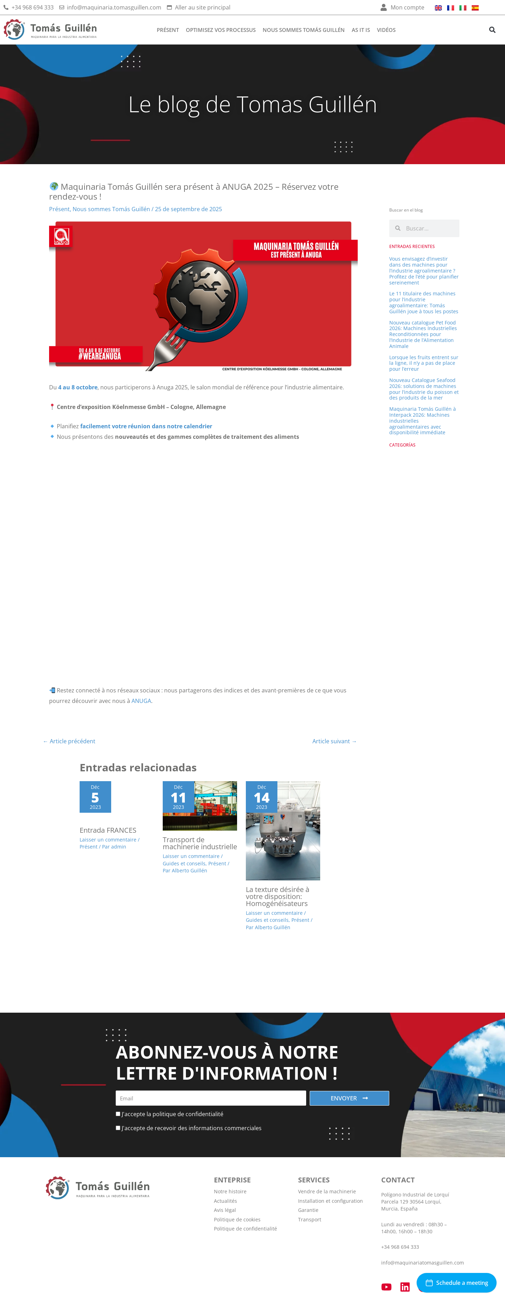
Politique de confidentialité (245, 1229)
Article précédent (69, 741)
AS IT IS (361, 29)
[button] (492, 29)
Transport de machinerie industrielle (200, 843)
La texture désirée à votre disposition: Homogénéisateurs (277, 896)
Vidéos (386, 29)
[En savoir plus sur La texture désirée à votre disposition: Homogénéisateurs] (283, 830)
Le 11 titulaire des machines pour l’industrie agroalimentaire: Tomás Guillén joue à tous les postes (423, 302)
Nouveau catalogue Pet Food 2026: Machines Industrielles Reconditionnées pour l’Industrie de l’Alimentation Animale (423, 334)
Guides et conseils (184, 863)
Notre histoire (230, 1191)
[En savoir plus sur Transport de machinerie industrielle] (200, 806)
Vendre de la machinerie (327, 1191)
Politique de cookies (237, 1219)
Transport (309, 1219)
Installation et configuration (330, 1201)
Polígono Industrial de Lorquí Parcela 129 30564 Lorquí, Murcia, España (415, 1202)
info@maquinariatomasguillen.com (422, 1262)
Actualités (225, 1201)
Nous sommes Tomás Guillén (304, 29)
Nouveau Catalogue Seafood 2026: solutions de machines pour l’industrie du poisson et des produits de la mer (424, 389)
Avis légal (225, 1210)
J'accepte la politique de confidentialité (172, 1114)
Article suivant (334, 741)
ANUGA (140, 701)
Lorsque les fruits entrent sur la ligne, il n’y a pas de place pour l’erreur (423, 363)
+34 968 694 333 (400, 1247)
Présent (168, 29)
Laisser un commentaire (108, 840)
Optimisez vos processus (221, 29)
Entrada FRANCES (108, 831)
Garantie (308, 1210)
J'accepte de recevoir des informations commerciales (192, 1128)
